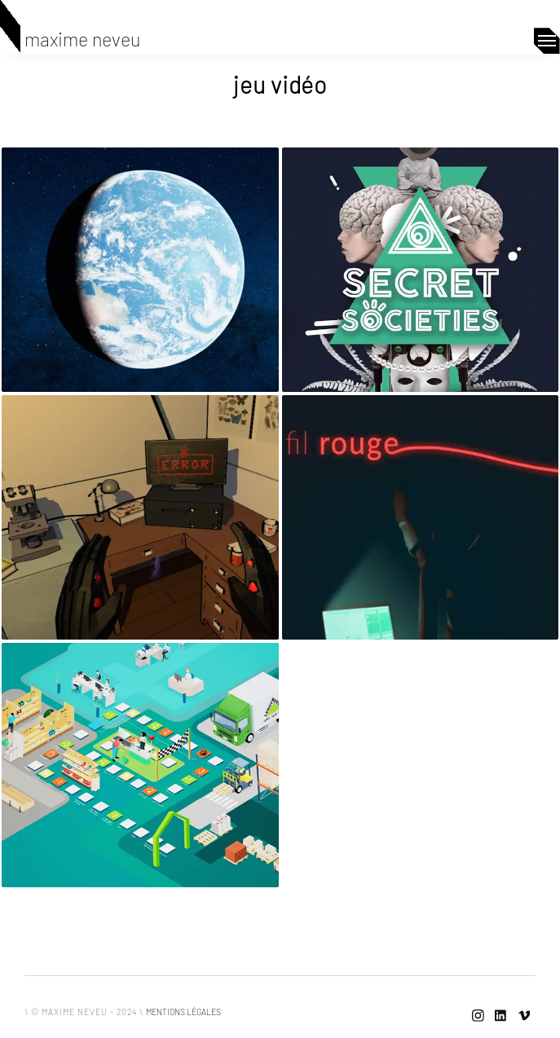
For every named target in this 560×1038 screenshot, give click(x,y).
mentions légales (183, 1012)
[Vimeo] (524, 1016)
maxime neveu (82, 39)
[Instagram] (478, 1016)
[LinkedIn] (501, 1016)
